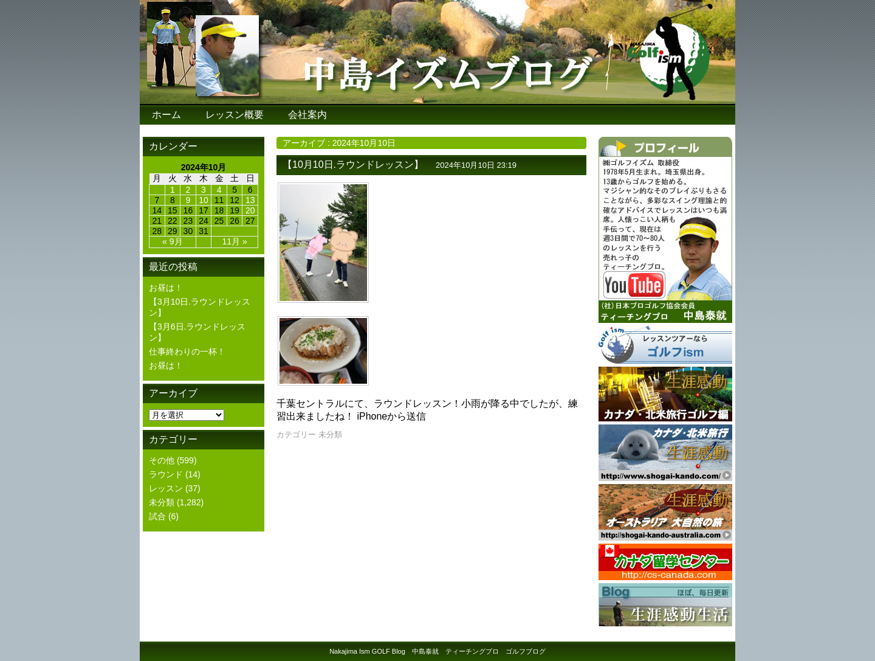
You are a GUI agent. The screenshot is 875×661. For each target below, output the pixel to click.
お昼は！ (166, 287)
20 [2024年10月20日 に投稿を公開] (250, 210)
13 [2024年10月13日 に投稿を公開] (250, 200)
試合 (157, 516)
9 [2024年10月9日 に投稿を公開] (188, 200)
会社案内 (307, 114)
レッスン (166, 488)
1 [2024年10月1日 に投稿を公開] (172, 190)
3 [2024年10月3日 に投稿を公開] (203, 190)
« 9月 (172, 241)
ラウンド (166, 474)
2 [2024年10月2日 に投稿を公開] (188, 190)
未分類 (161, 502)
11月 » (234, 241)
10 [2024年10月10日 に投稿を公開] (203, 200)
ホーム (166, 114)
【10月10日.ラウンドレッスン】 (353, 164)
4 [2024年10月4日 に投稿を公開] (219, 190)
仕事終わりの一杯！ (187, 351)
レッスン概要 (234, 114)
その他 (161, 460)
